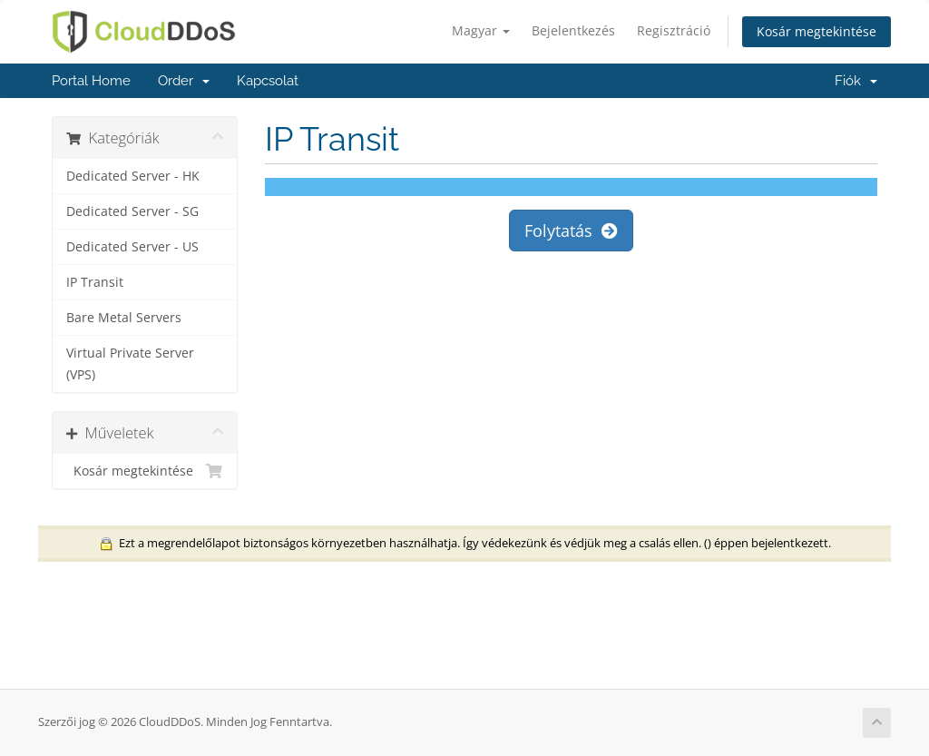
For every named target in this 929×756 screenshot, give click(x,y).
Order (184, 81)
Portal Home (91, 81)
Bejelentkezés (573, 30)
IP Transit (94, 282)
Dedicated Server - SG (132, 211)
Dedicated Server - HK (133, 176)
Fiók (856, 81)
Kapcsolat (267, 81)
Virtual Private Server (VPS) (130, 364)
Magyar (481, 30)
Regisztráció (673, 30)
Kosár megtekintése (816, 31)
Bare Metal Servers (123, 317)
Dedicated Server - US (132, 247)
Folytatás (571, 230)
